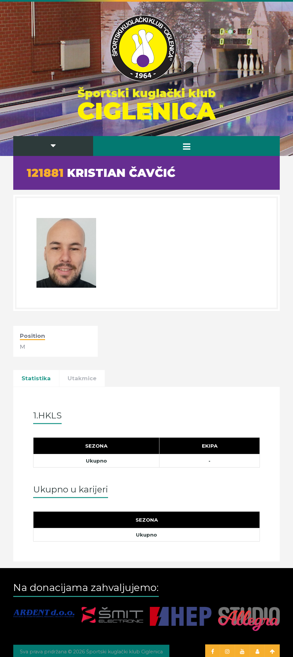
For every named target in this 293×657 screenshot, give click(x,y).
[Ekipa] (209, 446)
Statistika (36, 378)
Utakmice (82, 378)
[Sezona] (96, 446)
